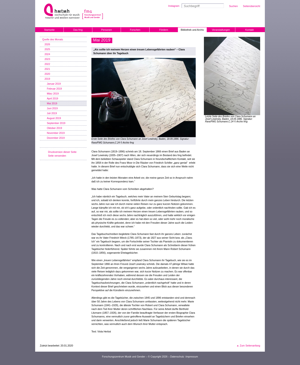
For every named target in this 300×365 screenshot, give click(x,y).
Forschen (135, 29)
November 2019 (56, 133)
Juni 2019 (52, 108)
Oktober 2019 (54, 128)
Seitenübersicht (251, 6)
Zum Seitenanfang (250, 345)
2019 (47, 78)
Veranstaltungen (221, 29)
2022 (47, 64)
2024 (47, 54)
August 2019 (54, 118)
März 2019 (53, 93)
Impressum (192, 356)
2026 (47, 44)
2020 (47, 73)
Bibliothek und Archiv (192, 29)
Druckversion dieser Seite (62, 152)
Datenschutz (177, 356)
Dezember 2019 (56, 137)
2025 (47, 49)
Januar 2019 (54, 83)
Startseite (49, 29)
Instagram (173, 5)
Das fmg (78, 29)
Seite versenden (57, 155)
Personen (106, 29)
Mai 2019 (52, 103)
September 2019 (56, 123)
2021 (47, 69)
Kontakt (249, 29)
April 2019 (52, 98)
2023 (47, 59)
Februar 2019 (54, 88)
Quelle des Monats (52, 39)
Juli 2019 (52, 113)
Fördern (163, 29)
